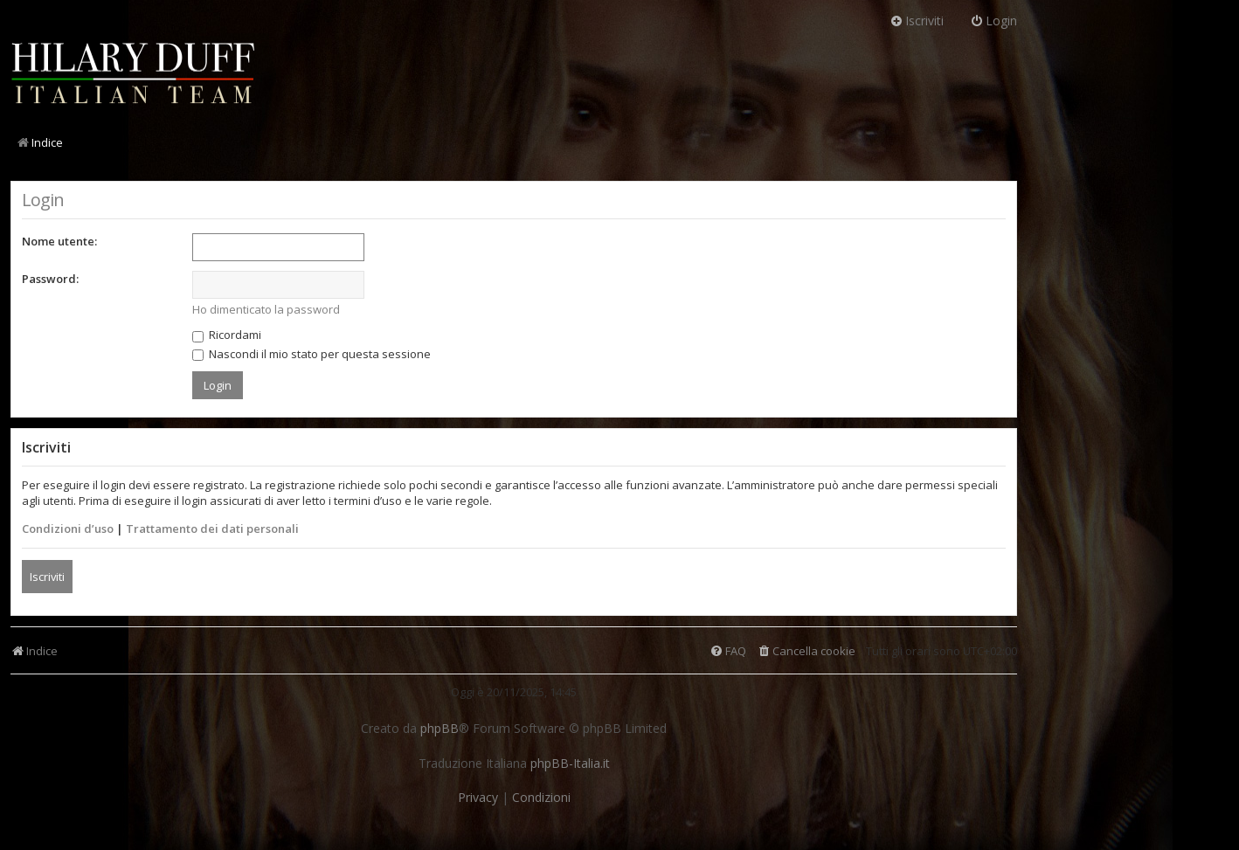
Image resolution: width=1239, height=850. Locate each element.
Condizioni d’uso (68, 528)
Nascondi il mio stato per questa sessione (311, 354)
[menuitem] (806, 651)
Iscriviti (47, 576)
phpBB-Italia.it (570, 763)
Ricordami (226, 334)
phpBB (439, 728)
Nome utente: (59, 241)
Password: (50, 279)
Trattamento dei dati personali (212, 528)
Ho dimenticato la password (266, 309)
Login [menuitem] (993, 20)
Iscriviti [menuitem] (916, 20)
